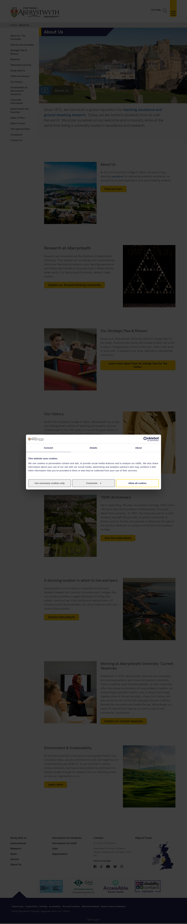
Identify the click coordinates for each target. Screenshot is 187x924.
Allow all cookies (137, 483)
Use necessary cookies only (50, 483)
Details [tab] (93, 448)
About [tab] (138, 448)
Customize (93, 483)
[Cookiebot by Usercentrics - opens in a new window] (146, 439)
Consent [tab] (48, 448)
